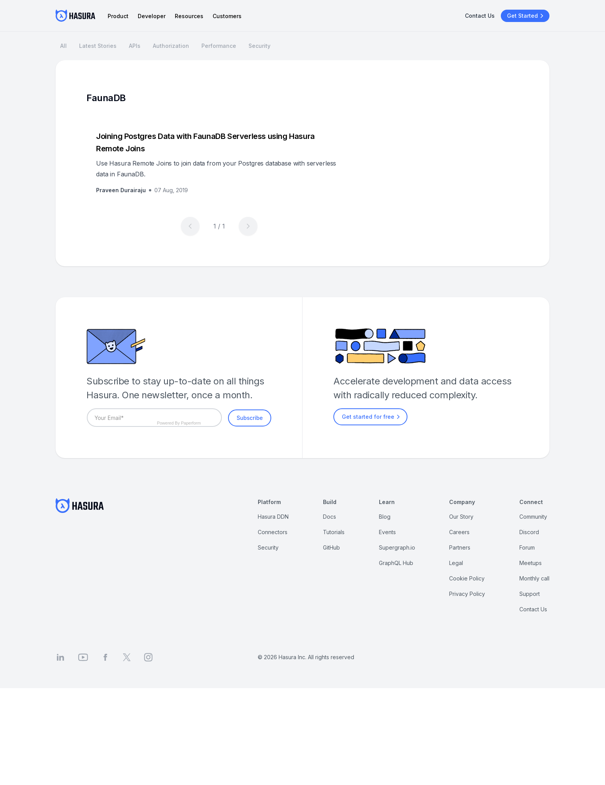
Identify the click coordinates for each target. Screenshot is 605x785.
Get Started (526, 16)
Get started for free (372, 417)
